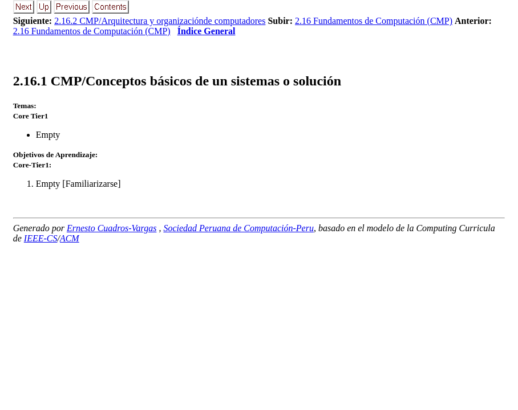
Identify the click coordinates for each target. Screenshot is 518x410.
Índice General (206, 31)
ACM (69, 238)
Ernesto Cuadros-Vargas (112, 228)
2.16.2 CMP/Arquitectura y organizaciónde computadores (159, 21)
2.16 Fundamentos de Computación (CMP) (373, 21)
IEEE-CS (41, 238)
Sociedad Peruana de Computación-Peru (238, 228)
